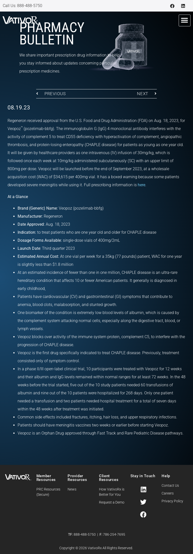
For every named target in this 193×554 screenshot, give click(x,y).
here (141, 184)
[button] (184, 20)
